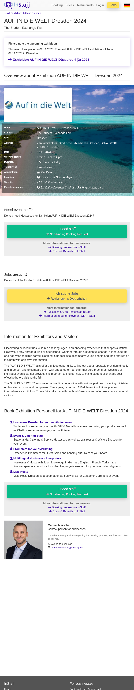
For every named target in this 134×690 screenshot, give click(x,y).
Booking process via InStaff (67, 247)
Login (100, 5)
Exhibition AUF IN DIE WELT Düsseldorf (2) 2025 (48, 59)
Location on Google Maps (54, 177)
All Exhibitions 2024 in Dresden (22, 13)
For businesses (82, 683)
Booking (57, 5)
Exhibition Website (50, 182)
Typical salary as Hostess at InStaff (67, 311)
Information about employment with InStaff (67, 315)
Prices (70, 5)
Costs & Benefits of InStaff (67, 251)
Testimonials (85, 5)
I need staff (67, 231)
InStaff (9, 683)
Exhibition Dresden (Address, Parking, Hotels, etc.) (70, 187)
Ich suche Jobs (67, 296)
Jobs (113, 5)
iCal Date (44, 172)
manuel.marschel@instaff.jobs (67, 547)
